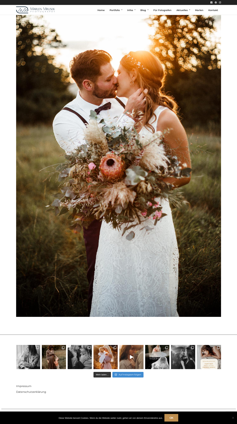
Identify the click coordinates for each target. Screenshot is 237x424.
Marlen (199, 10)
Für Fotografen (162, 10)
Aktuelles (182, 10)
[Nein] (233, 417)
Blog (143, 10)
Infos (130, 10)
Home (101, 10)
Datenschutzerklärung (31, 391)
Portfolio (115, 10)
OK (171, 417)
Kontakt (213, 10)
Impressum (23, 386)
